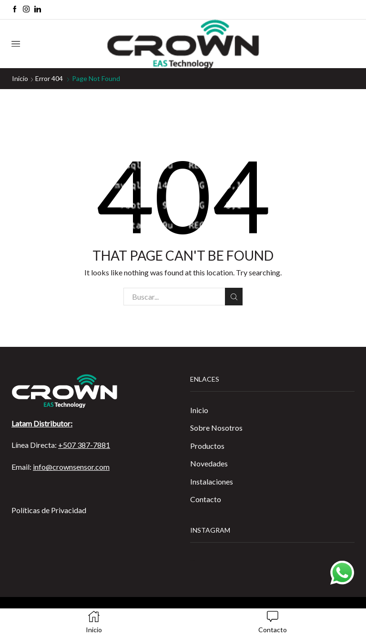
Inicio (20, 78)
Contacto (205, 499)
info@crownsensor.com (71, 466)
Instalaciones (211, 481)
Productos (207, 445)
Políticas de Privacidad (48, 510)
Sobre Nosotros (216, 427)
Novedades (209, 463)
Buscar (234, 296)
